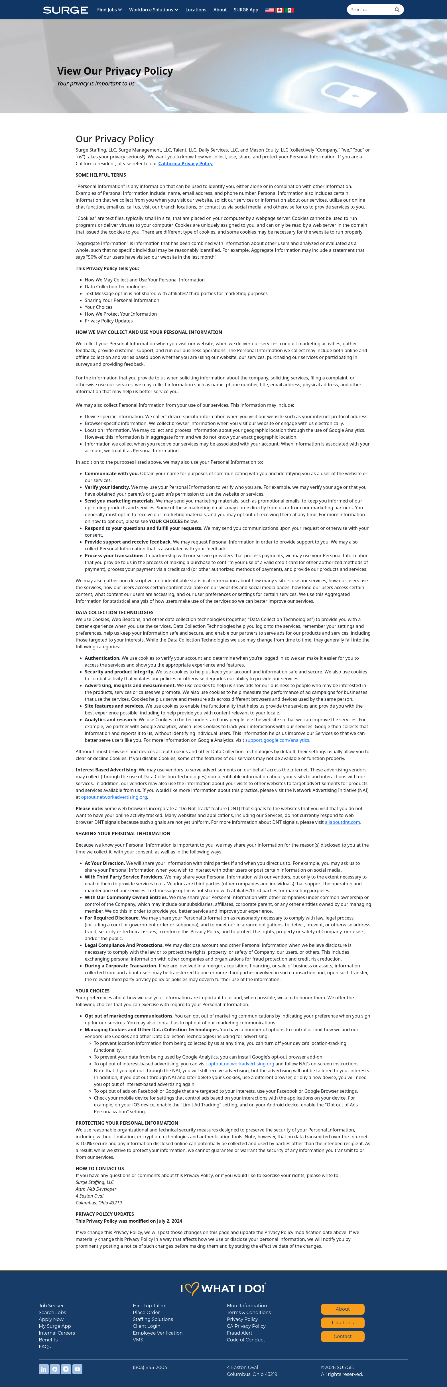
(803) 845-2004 (150, 1367)
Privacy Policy (242, 1319)
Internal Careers (57, 1333)
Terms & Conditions (249, 1312)
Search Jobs (52, 1312)
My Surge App (55, 1326)
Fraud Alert (240, 1333)
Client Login (146, 1326)
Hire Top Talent (150, 1305)
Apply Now (51, 1319)
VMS (138, 1340)
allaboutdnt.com (342, 822)
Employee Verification (158, 1333)
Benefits (48, 1340)
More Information (247, 1305)
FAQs (45, 1346)
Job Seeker (51, 1305)
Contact (343, 1336)
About (220, 10)
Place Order (146, 1312)
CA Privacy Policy (246, 1326)
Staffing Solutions (153, 1319)
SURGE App (246, 10)
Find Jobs (109, 10)
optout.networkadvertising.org (114, 797)
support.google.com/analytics (277, 740)
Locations (196, 10)
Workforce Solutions (153, 10)
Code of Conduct (246, 1340)
